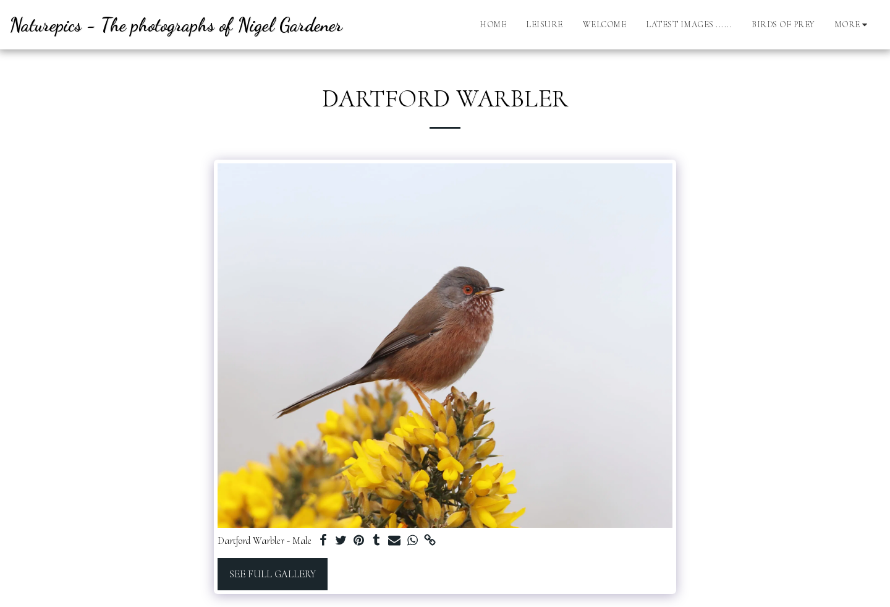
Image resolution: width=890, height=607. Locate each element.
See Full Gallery (272, 574)
